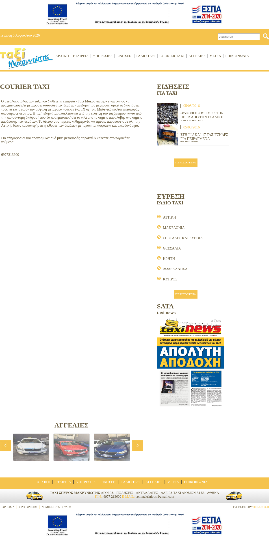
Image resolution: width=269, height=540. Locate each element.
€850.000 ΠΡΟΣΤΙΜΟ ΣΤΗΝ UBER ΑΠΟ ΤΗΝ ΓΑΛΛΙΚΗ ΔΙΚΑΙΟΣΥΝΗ (201, 116)
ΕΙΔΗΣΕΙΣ (124, 56)
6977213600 (10, 154)
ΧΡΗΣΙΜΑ (8, 507)
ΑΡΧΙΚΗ (62, 56)
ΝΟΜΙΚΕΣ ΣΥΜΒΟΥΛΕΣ (56, 507)
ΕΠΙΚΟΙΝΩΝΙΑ (237, 56)
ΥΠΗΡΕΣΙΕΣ (102, 56)
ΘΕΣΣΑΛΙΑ (172, 248)
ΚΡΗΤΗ (169, 258)
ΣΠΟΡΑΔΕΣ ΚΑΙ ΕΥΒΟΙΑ (183, 238)
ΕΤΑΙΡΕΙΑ (81, 56)
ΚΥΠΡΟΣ (170, 279)
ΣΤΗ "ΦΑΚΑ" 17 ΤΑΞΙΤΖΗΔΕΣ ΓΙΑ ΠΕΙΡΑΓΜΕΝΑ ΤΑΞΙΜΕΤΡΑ (204, 137)
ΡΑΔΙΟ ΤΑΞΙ (146, 56)
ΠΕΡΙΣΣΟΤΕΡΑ (185, 162)
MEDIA (215, 56)
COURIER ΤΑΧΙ (171, 56)
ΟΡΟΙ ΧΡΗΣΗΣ (28, 507)
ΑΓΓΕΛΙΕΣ (197, 56)
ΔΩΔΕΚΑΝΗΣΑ (175, 269)
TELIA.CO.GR (260, 507)
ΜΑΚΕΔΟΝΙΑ (174, 228)
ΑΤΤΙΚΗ (169, 217)
